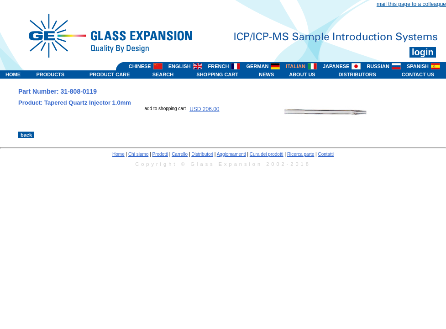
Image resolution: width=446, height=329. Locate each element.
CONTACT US (418, 74)
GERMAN (257, 66)
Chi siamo (138, 154)
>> (271, 122)
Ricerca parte (300, 154)
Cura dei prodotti (266, 154)
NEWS (266, 74)
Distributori (202, 154)
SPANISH (418, 66)
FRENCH (218, 66)
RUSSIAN (378, 66)
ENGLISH (179, 66)
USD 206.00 (204, 109)
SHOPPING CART (217, 74)
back (26, 135)
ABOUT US (302, 74)
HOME (13, 74)
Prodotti (160, 154)
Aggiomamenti (231, 154)
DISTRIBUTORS (357, 74)
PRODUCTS (50, 74)
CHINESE (140, 66)
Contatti (326, 154)
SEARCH (162, 74)
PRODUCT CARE (109, 74)
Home (118, 154)
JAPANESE (336, 66)
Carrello (180, 154)
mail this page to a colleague (411, 4)
